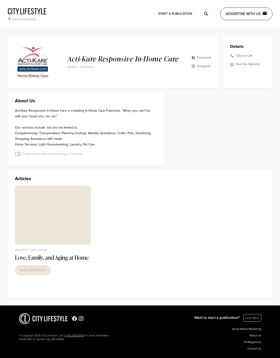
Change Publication (21, 19)
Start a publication (175, 14)
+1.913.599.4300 (74, 335)
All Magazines (252, 342)
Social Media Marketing (246, 329)
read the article (32, 270)
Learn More (252, 318)
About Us (255, 335)
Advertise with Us (246, 13)
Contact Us (254, 348)
